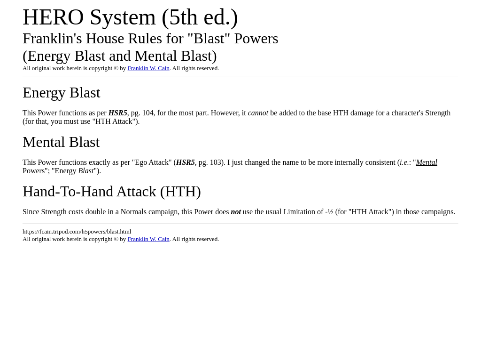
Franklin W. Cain (149, 68)
